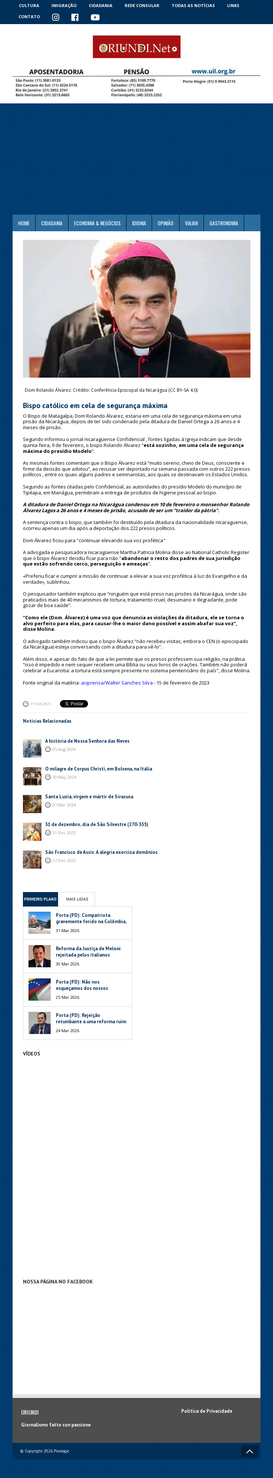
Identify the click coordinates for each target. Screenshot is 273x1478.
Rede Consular (142, 5)
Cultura (29, 5)
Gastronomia (223, 223)
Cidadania (100, 5)
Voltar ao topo (249, 1451)
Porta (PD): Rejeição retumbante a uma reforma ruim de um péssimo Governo (91, 1021)
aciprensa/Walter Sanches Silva (117, 682)
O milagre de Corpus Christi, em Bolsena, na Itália (98, 769)
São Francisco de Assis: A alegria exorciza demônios (101, 852)
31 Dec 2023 (64, 832)
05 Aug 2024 (64, 749)
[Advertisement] (136, 159)
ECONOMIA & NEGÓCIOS (97, 223)
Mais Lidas (77, 899)
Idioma (139, 223)
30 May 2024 (64, 777)
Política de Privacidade (206, 1411)
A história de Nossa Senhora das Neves (87, 741)
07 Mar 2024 (64, 805)
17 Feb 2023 (40, 704)
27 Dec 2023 (64, 860)
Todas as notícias (193, 5)
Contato (29, 16)
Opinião (165, 223)
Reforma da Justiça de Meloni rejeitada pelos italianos (88, 951)
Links (233, 5)
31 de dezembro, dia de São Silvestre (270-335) (96, 824)
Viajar (191, 223)
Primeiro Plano (40, 899)
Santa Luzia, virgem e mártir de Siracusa (89, 796)
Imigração (64, 5)
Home (24, 223)
